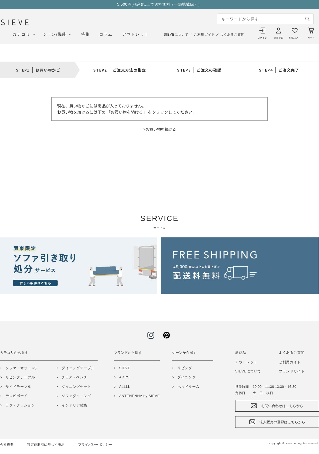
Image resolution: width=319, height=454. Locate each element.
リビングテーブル (20, 377)
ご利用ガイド (204, 34)
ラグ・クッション (20, 405)
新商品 (240, 353)
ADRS (124, 377)
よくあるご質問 (232, 34)
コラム (106, 34)
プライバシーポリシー (95, 444)
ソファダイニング (76, 396)
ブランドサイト (292, 371)
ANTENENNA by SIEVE (139, 396)
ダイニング (186, 377)
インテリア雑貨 (75, 405)
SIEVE (125, 368)
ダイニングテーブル (78, 368)
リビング (184, 368)
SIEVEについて (176, 34)
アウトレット (135, 34)
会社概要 (7, 444)
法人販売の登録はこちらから (282, 422)
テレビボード (16, 396)
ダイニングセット (76, 387)
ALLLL (124, 387)
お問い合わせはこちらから (282, 406)
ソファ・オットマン (22, 368)
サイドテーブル (18, 387)
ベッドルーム (188, 387)
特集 (85, 34)
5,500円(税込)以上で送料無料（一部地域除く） (159, 4)
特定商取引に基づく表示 (46, 444)
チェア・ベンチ (75, 377)
